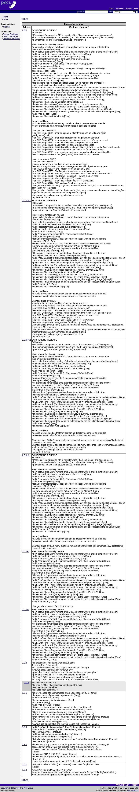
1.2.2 (26, 682)
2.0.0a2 (25, 551)
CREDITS (134, 785)
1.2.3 (24, 663)
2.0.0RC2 (26, 200)
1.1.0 (24, 744)
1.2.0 (24, 727)
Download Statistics (12, 38)
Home (6, 17)
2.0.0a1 (25, 609)
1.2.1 (24, 693)
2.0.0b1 (25, 455)
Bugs (136, 8)
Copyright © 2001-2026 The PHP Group (17, 788)
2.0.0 (24, 30)
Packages (120, 8)
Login (112, 8)
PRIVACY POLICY (122, 785)
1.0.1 (24, 764)
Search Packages (11, 36)
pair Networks (132, 790)
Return (25, 19)
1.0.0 (24, 770)
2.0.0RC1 (26, 340)
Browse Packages (11, 34)
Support (129, 8)
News (6, 19)
